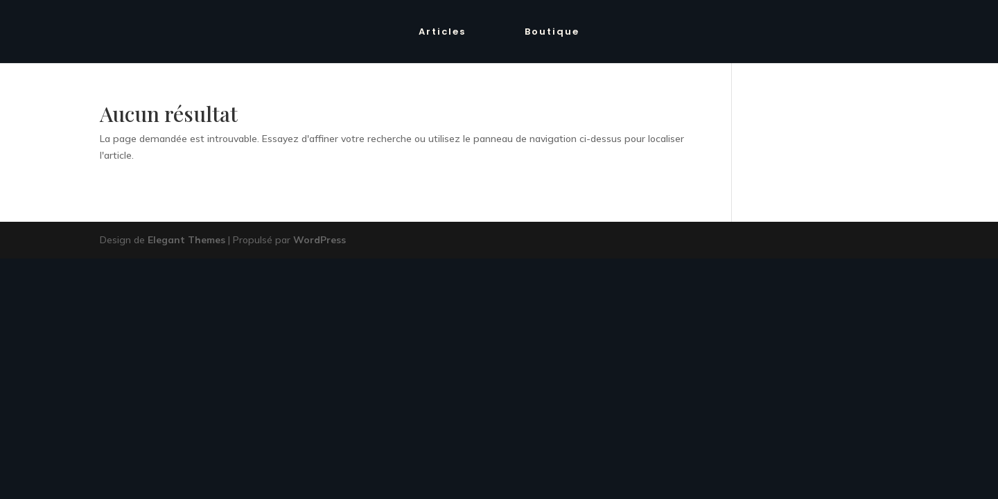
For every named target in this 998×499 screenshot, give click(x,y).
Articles (442, 32)
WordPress (319, 240)
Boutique (552, 32)
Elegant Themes (186, 240)
